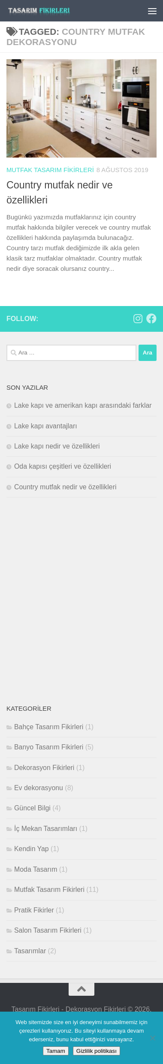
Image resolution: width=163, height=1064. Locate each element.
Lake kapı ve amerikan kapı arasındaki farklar (83, 405)
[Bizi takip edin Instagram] (138, 318)
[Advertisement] (81, 600)
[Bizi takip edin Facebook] (151, 318)
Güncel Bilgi (32, 808)
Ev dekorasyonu (38, 787)
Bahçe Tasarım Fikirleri (48, 727)
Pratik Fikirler (34, 910)
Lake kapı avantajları (45, 426)
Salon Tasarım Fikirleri (48, 930)
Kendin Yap (31, 848)
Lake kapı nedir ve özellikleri (57, 446)
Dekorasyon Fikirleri (44, 767)
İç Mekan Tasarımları (45, 828)
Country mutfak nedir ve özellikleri (65, 487)
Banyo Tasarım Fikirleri (48, 747)
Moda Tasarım (35, 869)
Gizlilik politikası (96, 1051)
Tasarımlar (30, 951)
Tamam (55, 1051)
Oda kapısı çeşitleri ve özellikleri (62, 466)
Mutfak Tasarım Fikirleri (50, 170)
